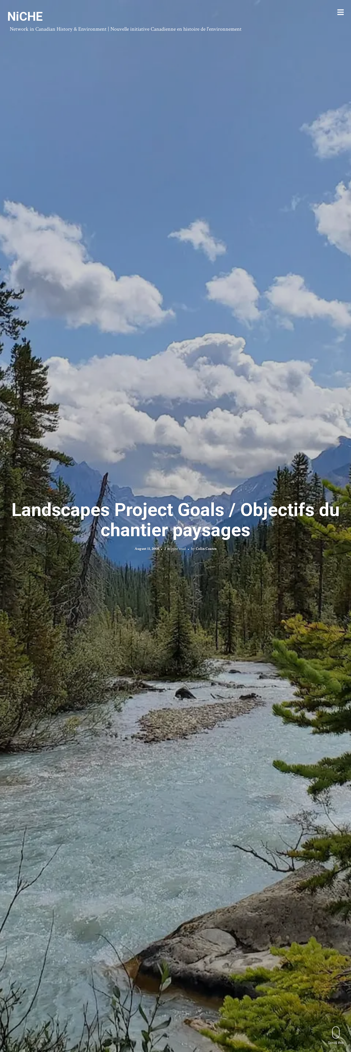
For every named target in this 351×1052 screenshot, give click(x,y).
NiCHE (25, 17)
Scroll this (336, 1035)
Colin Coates (206, 548)
